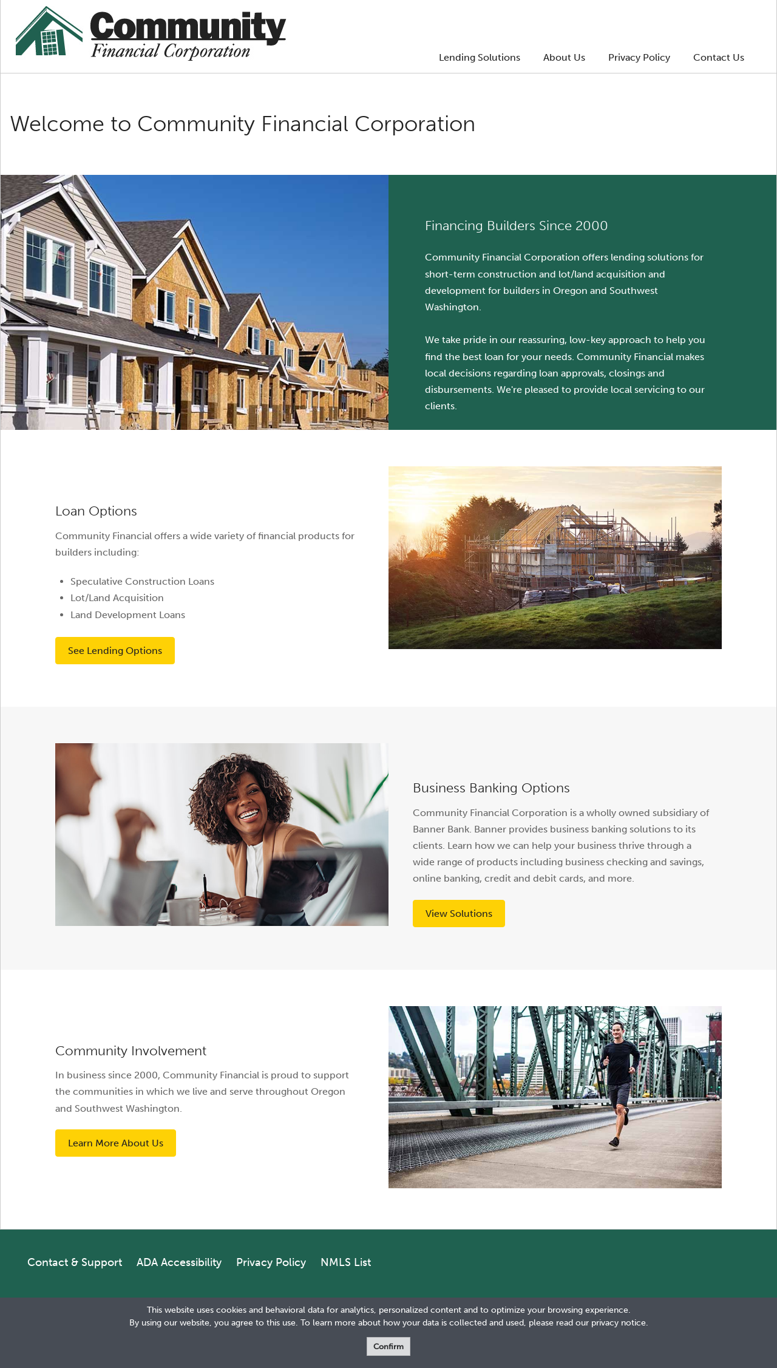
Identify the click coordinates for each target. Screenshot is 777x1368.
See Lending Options (115, 650)
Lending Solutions (479, 57)
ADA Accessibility (179, 1262)
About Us (564, 57)
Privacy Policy (639, 57)
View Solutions (459, 913)
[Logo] (151, 35)
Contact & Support (74, 1262)
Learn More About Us (115, 1143)
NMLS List (346, 1262)
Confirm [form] (388, 1346)
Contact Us (718, 57)
